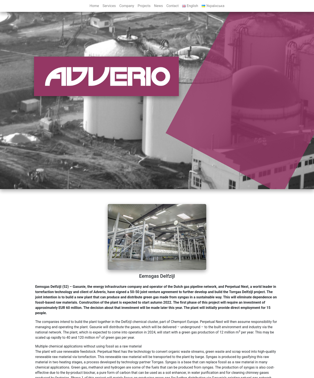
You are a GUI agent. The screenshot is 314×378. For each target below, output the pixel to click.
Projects (144, 6)
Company (126, 6)
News (158, 6)
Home (94, 6)
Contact (172, 6)
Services (109, 6)
